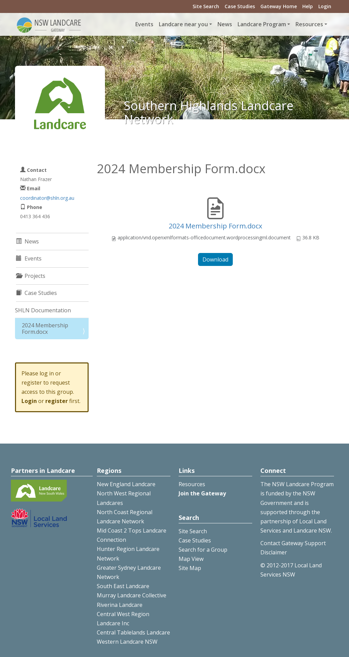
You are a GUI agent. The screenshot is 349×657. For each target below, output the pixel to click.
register (56, 401)
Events (144, 24)
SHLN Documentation (43, 310)
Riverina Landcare (119, 605)
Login (324, 6)
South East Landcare (123, 586)
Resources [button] (309, 24)
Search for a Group (203, 549)
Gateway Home (278, 6)
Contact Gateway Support (293, 543)
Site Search (206, 6)
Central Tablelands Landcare (133, 632)
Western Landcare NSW (127, 641)
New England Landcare (126, 484)
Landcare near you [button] (183, 24)
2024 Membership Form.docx (215, 225)
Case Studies (240, 6)
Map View (191, 559)
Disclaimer (273, 552)
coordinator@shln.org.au (47, 198)
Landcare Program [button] (262, 24)
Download (215, 259)
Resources (192, 484)
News (224, 24)
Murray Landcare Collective (131, 595)
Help (307, 6)
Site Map (190, 568)
